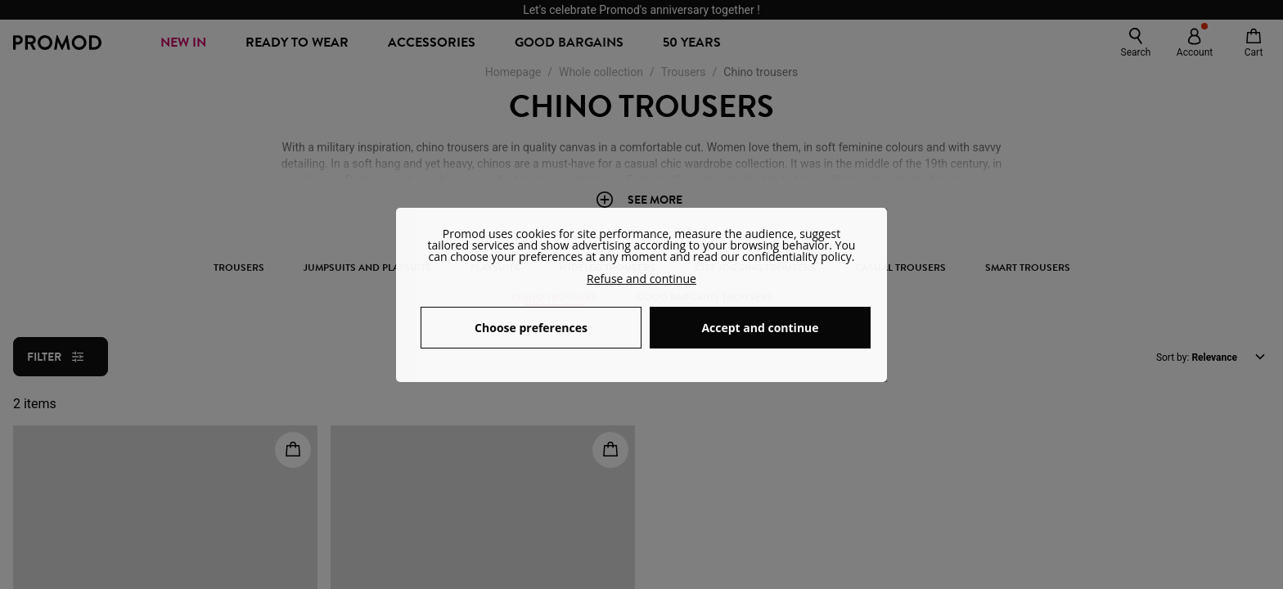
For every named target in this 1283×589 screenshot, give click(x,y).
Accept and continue (759, 327)
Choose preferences (531, 327)
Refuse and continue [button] (641, 278)
